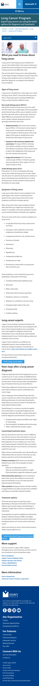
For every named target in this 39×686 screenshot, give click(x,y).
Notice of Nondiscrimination (11, 670)
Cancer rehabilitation (9, 563)
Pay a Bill (6, 646)
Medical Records (8, 643)
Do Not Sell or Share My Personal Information (16, 681)
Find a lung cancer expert (13, 362)
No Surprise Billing (8, 675)
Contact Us (6, 658)
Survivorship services (9, 565)
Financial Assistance (10, 637)
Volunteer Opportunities (11, 623)
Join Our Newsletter (9, 655)
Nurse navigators (8, 556)
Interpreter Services (9, 640)
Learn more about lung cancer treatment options (18, 537)
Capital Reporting (8, 678)
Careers (5, 620)
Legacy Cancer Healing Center (12, 558)
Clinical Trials (7, 635)
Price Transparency (8, 673)
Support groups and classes (12, 560)
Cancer (11, 29)
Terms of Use (7, 665)
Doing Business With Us (11, 626)
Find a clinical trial (8, 576)
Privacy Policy (7, 668)
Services (4, 29)
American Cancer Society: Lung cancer (15, 579)
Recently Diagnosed (21, 29)
